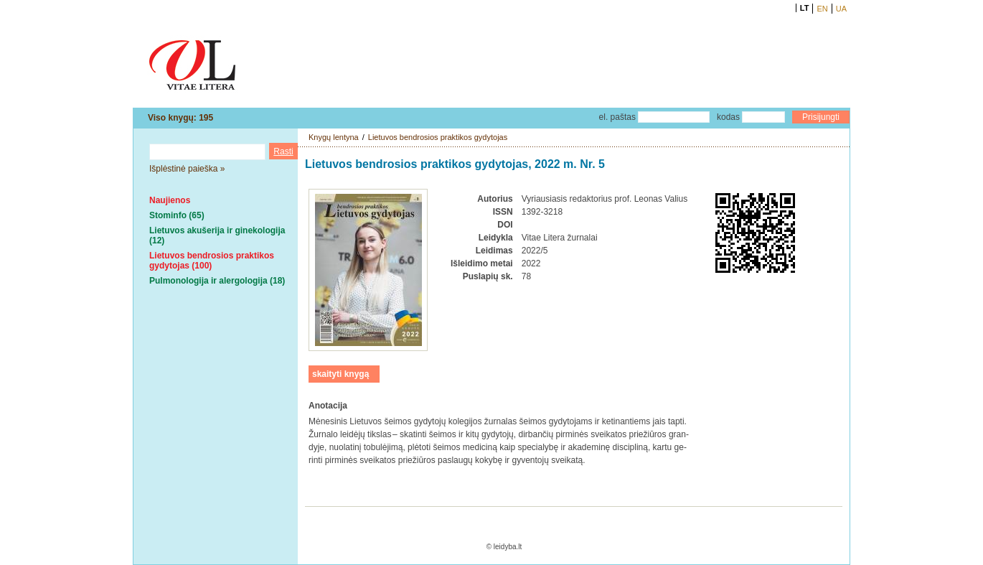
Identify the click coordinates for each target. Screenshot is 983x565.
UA (841, 8)
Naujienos (169, 200)
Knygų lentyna (334, 137)
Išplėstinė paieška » (187, 169)
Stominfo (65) (176, 215)
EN (822, 8)
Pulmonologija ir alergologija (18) (217, 281)
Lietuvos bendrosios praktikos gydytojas (437, 137)
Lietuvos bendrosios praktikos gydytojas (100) (211, 261)
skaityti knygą (340, 374)
